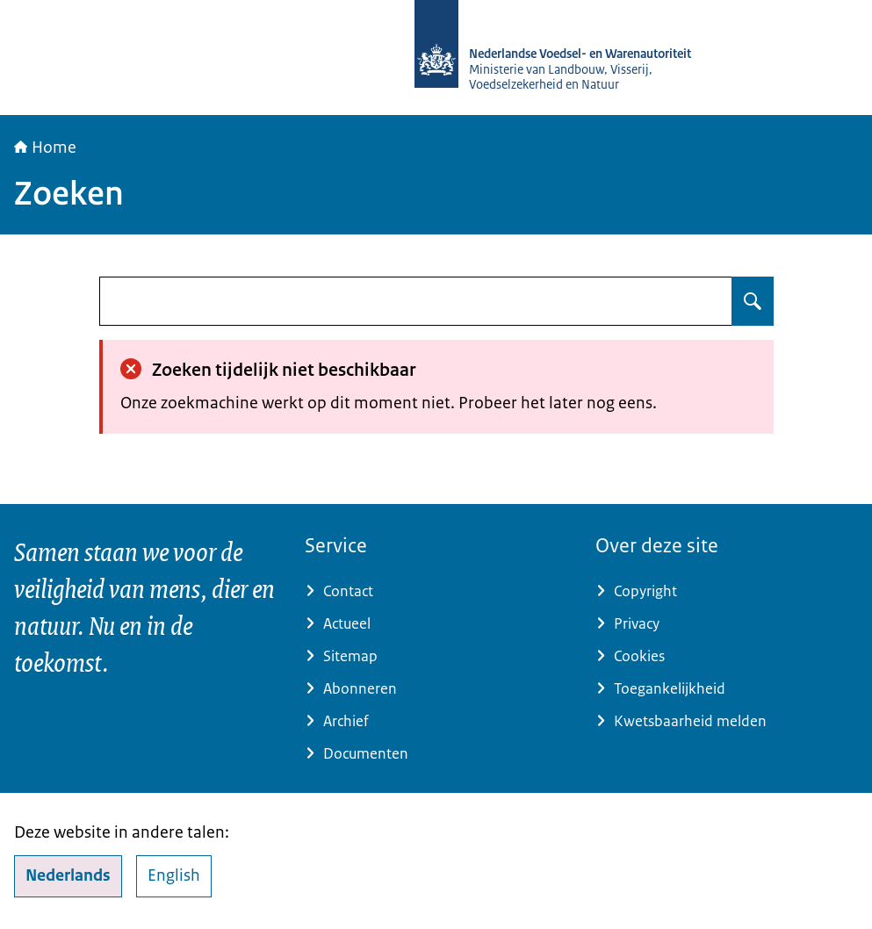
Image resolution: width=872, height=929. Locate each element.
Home (45, 147)
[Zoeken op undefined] (752, 301)
